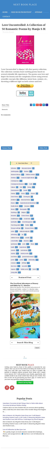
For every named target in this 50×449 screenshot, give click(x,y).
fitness (32, 244)
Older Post (43, 148)
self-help (24, 263)
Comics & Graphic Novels (27, 177)
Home (5, 12)
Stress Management (27, 222)
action (12, 231)
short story (14, 266)
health (12, 247)
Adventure (13, 168)
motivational (24, 250)
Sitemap (38, 12)
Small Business (15, 218)
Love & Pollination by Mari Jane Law (14, 429)
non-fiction (14, 256)
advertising (14, 234)
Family (25, 190)
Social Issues (27, 218)
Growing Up (27, 196)
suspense (13, 269)
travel (34, 269)
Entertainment (15, 190)
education (26, 240)
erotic (23, 244)
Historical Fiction (25, 199)
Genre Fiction (14, 196)
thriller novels (24, 269)
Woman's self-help (15, 228)
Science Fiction (25, 215)
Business (26, 171)
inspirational (23, 247)
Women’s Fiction (29, 228)
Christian (13, 177)
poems (6, 32)
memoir (13, 250)
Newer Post (6, 148)
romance (13, 263)
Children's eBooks (30, 174)
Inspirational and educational (28, 203)
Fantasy (13, 193)
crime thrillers (14, 240)
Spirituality (14, 222)
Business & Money (15, 174)
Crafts (30, 184)
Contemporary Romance (17, 184)
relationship (32, 259)
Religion (24, 212)
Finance (33, 193)
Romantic (11, 32)
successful (24, 266)
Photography (23, 209)
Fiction (23, 193)
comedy (27, 237)
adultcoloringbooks (25, 231)
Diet (21, 187)
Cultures (13, 187)
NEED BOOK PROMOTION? (21, 12)
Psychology (14, 212)
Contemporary (15, 181)
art (22, 234)
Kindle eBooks (14, 206)
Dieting (29, 187)
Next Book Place (23, 163)
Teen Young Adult (15, 225)
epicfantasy (14, 244)
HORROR (13, 199)
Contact (6, 17)
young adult (14, 272)
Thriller (27, 225)
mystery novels (24, 253)
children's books (15, 237)
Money (13, 209)
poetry (21, 259)
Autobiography (15, 171)
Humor (13, 203)
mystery (13, 253)
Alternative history (26, 168)
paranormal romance (28, 256)
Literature (27, 206)
